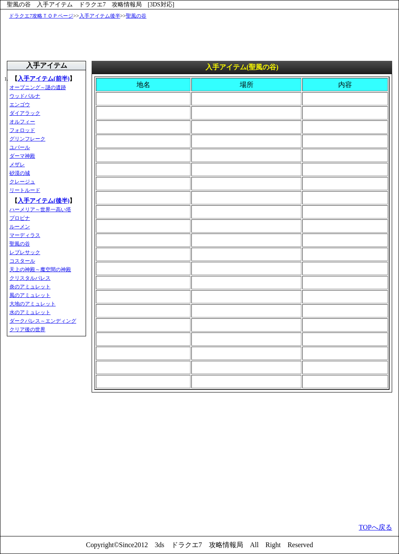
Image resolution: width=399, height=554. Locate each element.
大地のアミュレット (32, 304)
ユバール (19, 147)
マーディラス (24, 235)
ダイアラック (24, 113)
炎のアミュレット (30, 287)
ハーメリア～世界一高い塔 (40, 210)
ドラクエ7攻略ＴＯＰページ (41, 16)
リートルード (24, 190)
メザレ (17, 165)
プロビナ (19, 218)
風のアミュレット (30, 295)
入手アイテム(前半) (43, 78)
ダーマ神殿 (22, 156)
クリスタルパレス (30, 278)
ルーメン (19, 227)
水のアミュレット (30, 312)
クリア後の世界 (27, 329)
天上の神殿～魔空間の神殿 (40, 270)
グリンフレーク (27, 139)
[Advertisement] (201, 39)
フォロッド (22, 130)
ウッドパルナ (24, 96)
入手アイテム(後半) (43, 201)
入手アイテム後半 (99, 16)
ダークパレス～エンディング (42, 321)
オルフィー (22, 122)
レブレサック (24, 252)
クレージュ (22, 182)
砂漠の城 (19, 173)
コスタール (22, 261)
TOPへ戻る (375, 527)
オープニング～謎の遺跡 (37, 87)
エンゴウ (19, 105)
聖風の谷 (136, 16)
